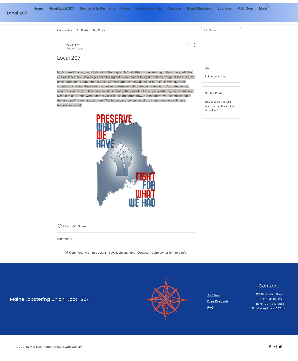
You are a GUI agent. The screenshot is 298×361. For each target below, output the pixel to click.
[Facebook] (270, 346)
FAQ (210, 307)
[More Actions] (192, 45)
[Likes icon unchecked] (59, 226)
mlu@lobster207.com (273, 308)
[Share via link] (79, 226)
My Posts (99, 30)
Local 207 (17, 13)
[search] (221, 30)
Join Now (213, 295)
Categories (64, 30)
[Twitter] (280, 346)
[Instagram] (275, 346)
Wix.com (77, 346)
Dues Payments (217, 301)
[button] (266, 5)
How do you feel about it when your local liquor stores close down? (220, 106)
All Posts (82, 30)
